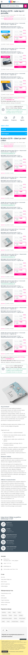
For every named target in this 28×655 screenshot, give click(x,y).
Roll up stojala (22, 618)
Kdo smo (3, 577)
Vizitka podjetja (4, 586)
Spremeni (7, 44)
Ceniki (8, 621)
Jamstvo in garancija (5, 584)
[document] (14, 647)
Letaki (9, 612)
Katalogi (20, 615)
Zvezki (15, 615)
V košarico (20, 41)
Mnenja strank (4, 604)
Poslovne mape (15, 621)
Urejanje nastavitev (6, 653)
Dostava (3, 595)
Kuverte (22, 621)
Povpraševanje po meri (6, 593)
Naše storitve (4, 581)
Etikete (15, 618)
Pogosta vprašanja (5, 600)
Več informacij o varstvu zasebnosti (16, 651)
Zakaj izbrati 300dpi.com (6, 579)
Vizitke (19, 612)
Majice (14, 612)
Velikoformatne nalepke (7, 618)
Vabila (3, 621)
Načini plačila (4, 597)
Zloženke (4, 612)
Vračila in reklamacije (5, 602)
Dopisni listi (4, 615)
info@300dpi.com (9, 100)
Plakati (10, 615)
